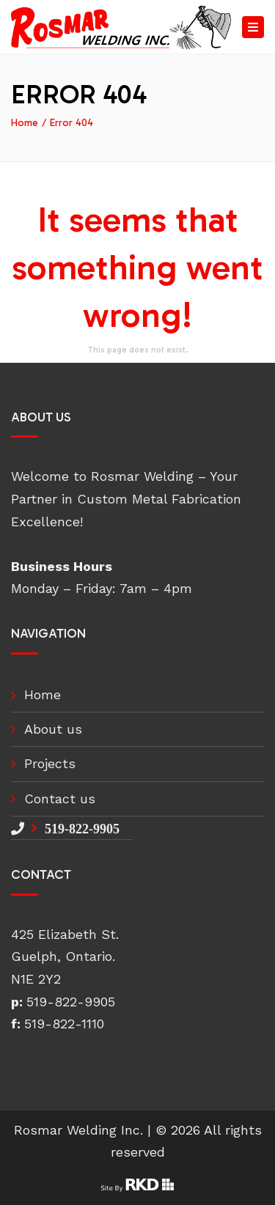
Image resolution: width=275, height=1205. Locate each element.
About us (53, 729)
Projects (50, 763)
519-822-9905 (82, 828)
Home (24, 123)
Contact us (59, 798)
